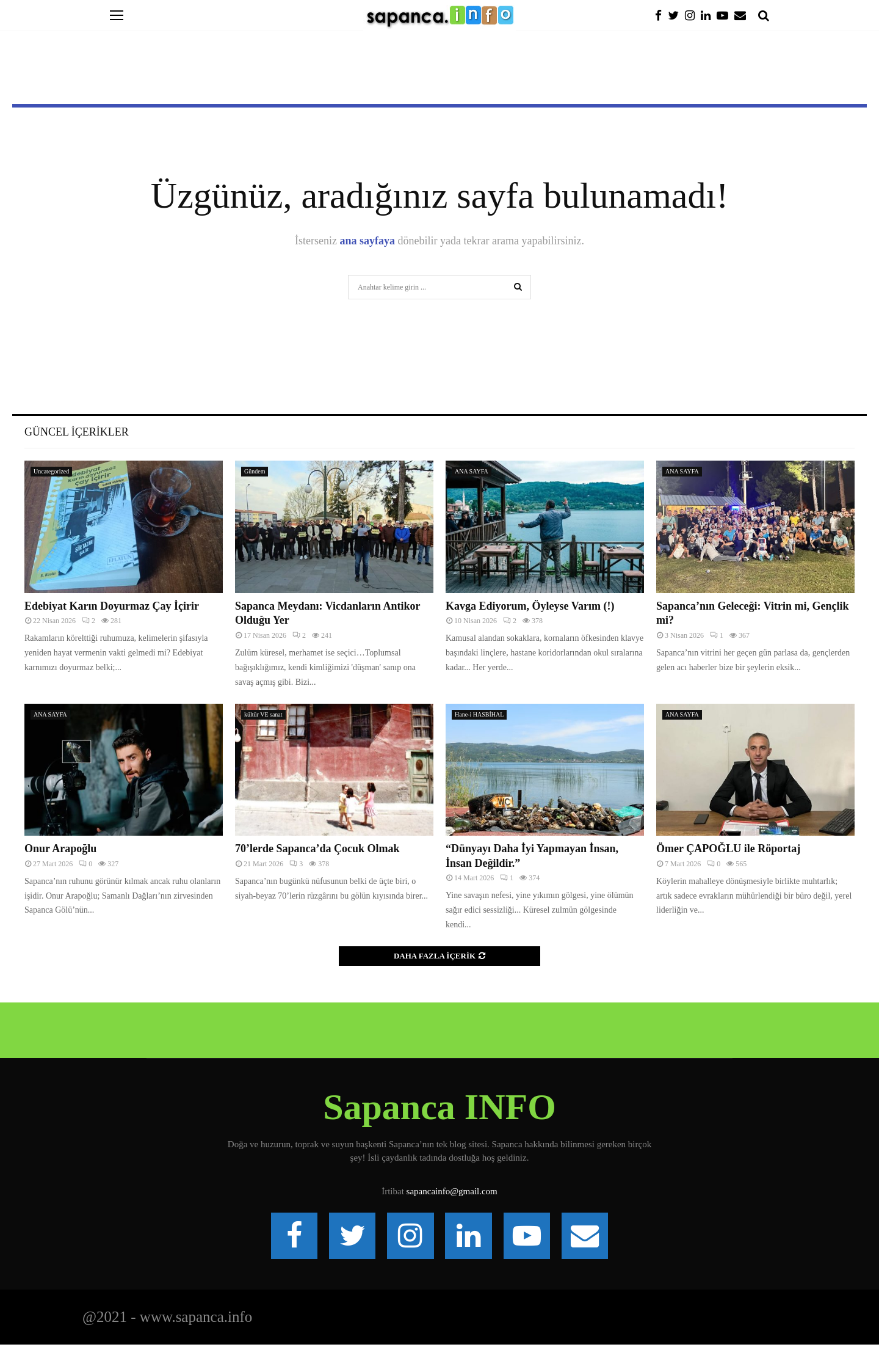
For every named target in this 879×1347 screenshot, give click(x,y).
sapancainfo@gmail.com (452, 1191)
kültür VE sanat (263, 714)
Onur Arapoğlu (60, 848)
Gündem (254, 471)
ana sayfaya (368, 241)
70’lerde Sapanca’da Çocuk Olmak (317, 848)
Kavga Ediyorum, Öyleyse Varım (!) (530, 606)
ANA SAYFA (471, 471)
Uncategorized (51, 471)
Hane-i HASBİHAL (479, 714)
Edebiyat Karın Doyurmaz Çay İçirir (111, 606)
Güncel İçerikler (76, 432)
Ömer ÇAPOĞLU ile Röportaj (728, 848)
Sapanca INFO (439, 1107)
